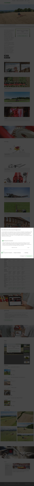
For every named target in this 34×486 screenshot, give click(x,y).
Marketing (26, 252)
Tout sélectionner (29, 256)
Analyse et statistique (17, 252)
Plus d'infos (3, 251)
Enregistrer (22, 256)
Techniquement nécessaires (8, 240)
